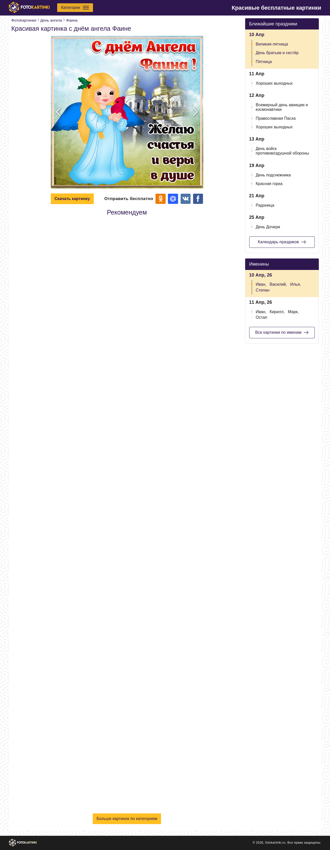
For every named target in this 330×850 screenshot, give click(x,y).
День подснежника (273, 175)
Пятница (264, 61)
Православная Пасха (276, 118)
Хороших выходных (274, 83)
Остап (261, 317)
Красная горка (269, 183)
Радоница (265, 205)
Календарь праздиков (282, 242)
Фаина (71, 20)
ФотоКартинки (23, 20)
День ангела (51, 20)
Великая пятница (272, 44)
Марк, (293, 312)
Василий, (278, 284)
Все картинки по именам (282, 332)
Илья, (295, 284)
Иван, (261, 284)
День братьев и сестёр (277, 53)
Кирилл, (277, 312)
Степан (263, 290)
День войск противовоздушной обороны (282, 150)
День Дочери (268, 227)
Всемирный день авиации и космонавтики (282, 107)
